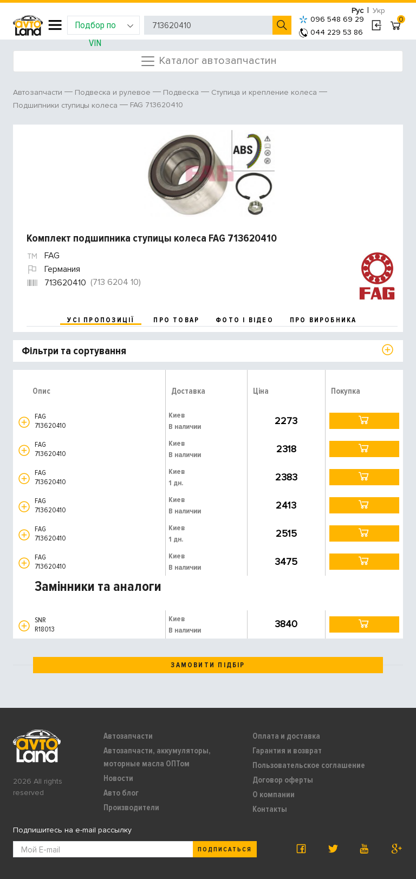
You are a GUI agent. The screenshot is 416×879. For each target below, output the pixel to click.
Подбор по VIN (104, 27)
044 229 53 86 (331, 32)
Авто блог (121, 793)
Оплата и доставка (286, 736)
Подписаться (225, 849)
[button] (24, 422)
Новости (118, 778)
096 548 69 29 (331, 19)
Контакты (269, 809)
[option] (209, 173)
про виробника (323, 320)
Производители (131, 807)
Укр (379, 10)
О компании (273, 794)
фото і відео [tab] (245, 320)
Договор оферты (282, 780)
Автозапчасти (128, 736)
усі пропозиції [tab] (100, 320)
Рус (357, 10)
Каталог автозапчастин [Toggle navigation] (208, 61)
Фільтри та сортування (74, 350)
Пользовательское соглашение (308, 765)
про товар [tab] (176, 320)
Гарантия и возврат (287, 751)
